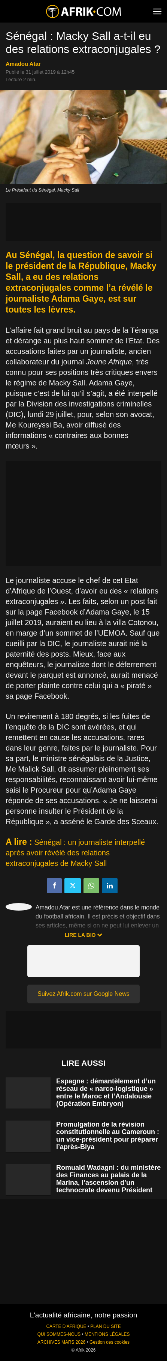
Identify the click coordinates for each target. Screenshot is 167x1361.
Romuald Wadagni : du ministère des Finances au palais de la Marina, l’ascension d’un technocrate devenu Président (108, 1179)
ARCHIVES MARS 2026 (61, 1342)
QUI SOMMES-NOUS (59, 1334)
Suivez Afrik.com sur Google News (83, 994)
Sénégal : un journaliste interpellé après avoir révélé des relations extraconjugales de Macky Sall (75, 852)
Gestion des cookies (109, 1342)
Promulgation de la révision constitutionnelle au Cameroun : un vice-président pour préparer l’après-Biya (107, 1136)
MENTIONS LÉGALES (107, 1334)
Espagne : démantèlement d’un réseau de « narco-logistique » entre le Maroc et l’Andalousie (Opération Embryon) (106, 1092)
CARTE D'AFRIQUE (66, 1326)
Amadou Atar (23, 63)
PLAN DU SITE (105, 1326)
